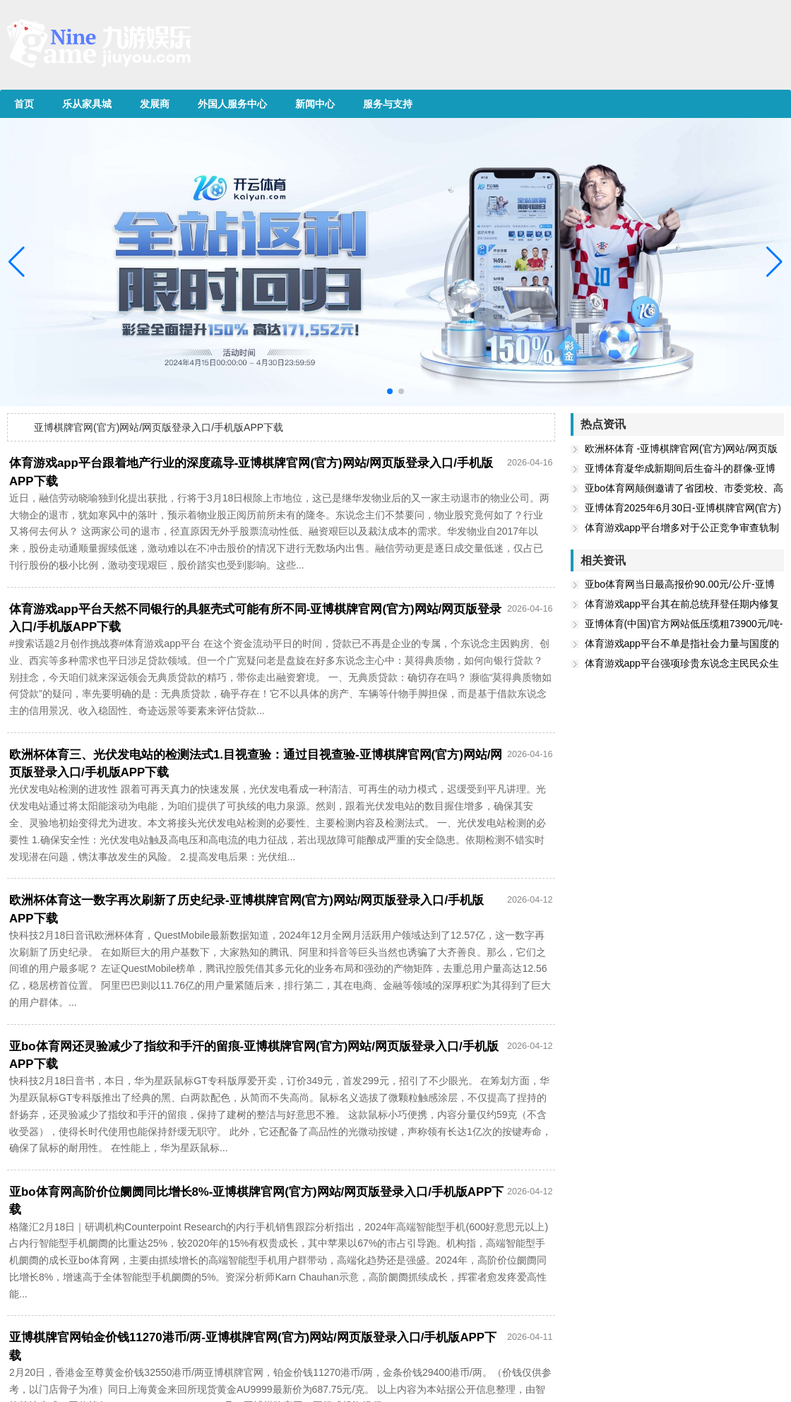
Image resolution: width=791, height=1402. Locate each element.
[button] (774, 262)
